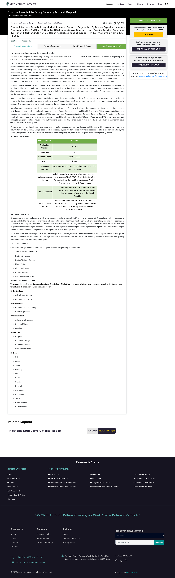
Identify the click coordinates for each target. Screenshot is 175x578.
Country (11, 499)
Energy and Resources (100, 482)
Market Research (44, 538)
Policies (67, 529)
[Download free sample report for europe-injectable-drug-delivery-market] (148, 20)
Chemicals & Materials (58, 478)
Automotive (95, 478)
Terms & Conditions (71, 538)
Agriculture (95, 474)
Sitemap (14, 546)
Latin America (13, 491)
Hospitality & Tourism (142, 487)
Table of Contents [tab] (52, 46)
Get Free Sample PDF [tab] (111, 46)
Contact (150, 4)
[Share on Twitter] (122, 23)
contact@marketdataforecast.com (28, 562)
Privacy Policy (69, 542)
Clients (140, 4)
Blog (160, 4)
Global (10, 474)
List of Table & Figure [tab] (82, 46)
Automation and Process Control (104, 487)
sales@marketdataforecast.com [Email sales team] (153, 76)
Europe (10, 482)
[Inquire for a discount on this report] (149, 65)
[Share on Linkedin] (118, 23)
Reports (109, 4)
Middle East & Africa (16, 495)
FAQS (65, 534)
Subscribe (159, 542)
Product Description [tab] (23, 46)
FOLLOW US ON (123, 555)
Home (13, 23)
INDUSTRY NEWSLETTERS (129, 531)
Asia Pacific (12, 487)
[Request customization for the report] (149, 49)
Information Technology (144, 478)
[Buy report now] (148, 34)
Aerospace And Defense (143, 482)
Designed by (126, 572)
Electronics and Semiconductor (62, 482)
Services (120, 4)
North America (13, 478)
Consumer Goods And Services (62, 487)
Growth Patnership (45, 542)
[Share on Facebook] (114, 23)
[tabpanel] (67, 230)
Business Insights (44, 534)
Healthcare (22, 23)
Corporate (17, 529)
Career (14, 538)
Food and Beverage (141, 474)
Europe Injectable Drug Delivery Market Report (46, 23)
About (130, 4)
